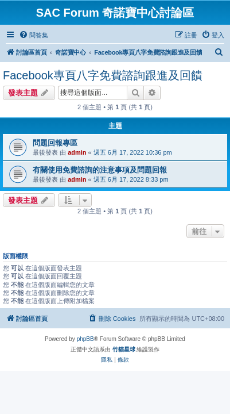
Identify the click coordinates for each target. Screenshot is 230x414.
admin (77, 152)
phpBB (85, 339)
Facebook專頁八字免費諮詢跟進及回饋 (102, 75)
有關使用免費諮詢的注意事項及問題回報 (100, 170)
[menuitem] (33, 35)
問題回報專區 (55, 143)
